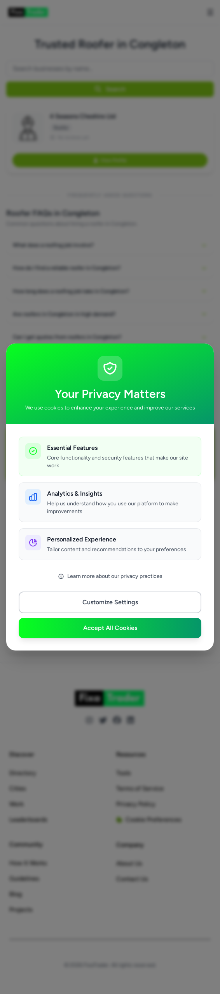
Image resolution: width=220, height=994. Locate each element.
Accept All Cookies (110, 627)
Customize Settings (110, 602)
